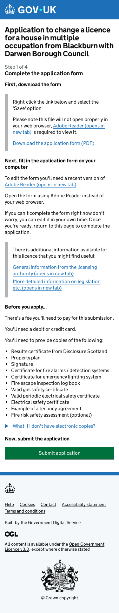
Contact (48, 504)
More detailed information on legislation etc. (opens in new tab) (57, 284)
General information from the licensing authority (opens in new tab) (55, 270)
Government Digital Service (54, 522)
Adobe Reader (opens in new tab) (40, 184)
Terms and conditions (25, 511)
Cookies (27, 504)
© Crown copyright (59, 598)
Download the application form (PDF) (53, 143)
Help (9, 504)
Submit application (60, 453)
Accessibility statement (84, 504)
